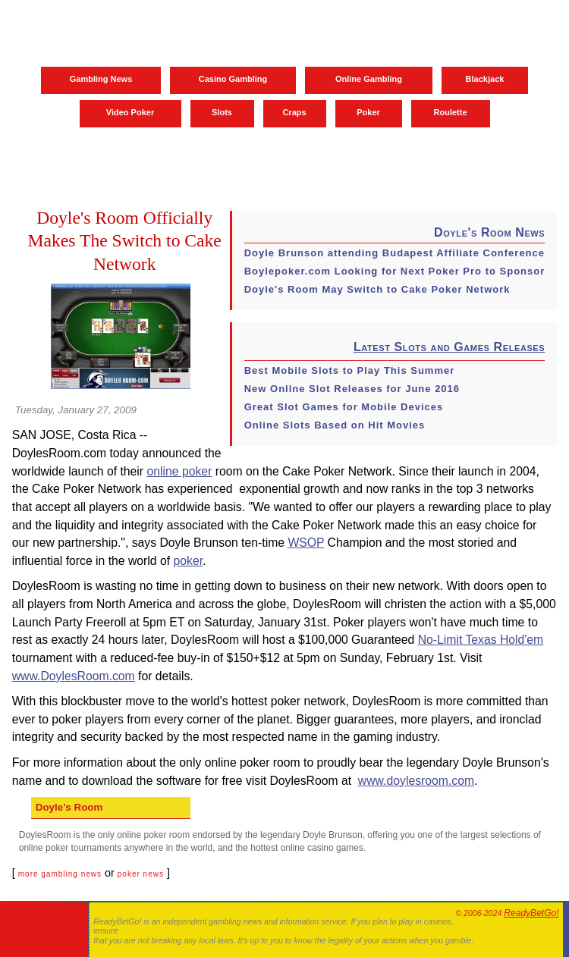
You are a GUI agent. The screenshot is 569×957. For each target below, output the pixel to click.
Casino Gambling (233, 78)
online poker (179, 471)
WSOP (306, 542)
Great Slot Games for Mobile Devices (344, 407)
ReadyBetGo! (531, 913)
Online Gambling (368, 78)
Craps (294, 112)
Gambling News (101, 78)
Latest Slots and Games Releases (449, 346)
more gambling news (60, 874)
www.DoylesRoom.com (73, 676)
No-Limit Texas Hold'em (481, 639)
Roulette (450, 112)
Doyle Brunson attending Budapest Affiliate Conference (394, 253)
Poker (368, 112)
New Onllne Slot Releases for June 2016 (352, 388)
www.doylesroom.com (416, 780)
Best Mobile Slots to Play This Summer (349, 370)
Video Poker (130, 112)
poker (188, 560)
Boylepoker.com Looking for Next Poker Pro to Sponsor (394, 271)
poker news (141, 874)
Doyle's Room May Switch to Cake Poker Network (377, 289)
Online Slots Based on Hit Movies (335, 425)
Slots (222, 112)
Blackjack (485, 78)
